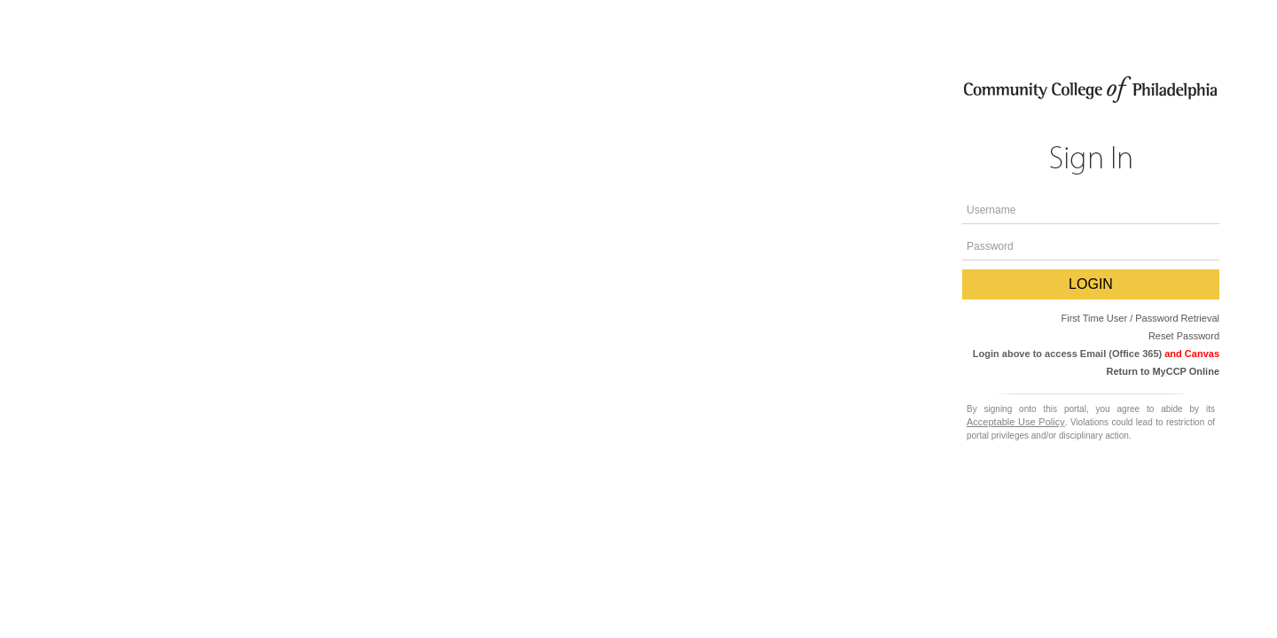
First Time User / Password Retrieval (1140, 318)
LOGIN (1091, 284)
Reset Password (1183, 336)
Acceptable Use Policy (1016, 421)
